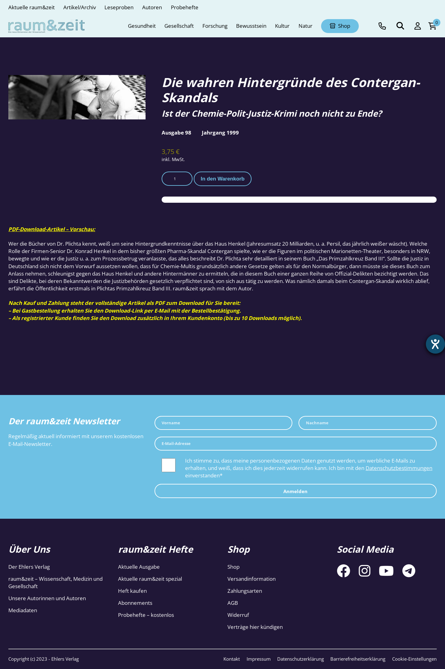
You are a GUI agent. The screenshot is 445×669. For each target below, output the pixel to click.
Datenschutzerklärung (300, 659)
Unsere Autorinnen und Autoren (47, 598)
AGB (232, 602)
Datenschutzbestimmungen (399, 468)
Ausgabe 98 (176, 132)
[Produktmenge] (177, 178)
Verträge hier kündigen (255, 626)
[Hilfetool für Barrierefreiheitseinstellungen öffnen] (435, 344)
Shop (233, 566)
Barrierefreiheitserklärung (357, 659)
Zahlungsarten (244, 590)
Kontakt (231, 659)
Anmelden (295, 491)
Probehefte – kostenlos (146, 614)
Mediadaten (22, 610)
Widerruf (238, 614)
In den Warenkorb (223, 179)
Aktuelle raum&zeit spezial (150, 578)
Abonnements (135, 602)
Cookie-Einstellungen (414, 659)
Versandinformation (251, 578)
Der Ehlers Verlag (29, 566)
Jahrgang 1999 (220, 132)
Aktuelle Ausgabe (139, 566)
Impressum (259, 659)
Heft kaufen (132, 590)
